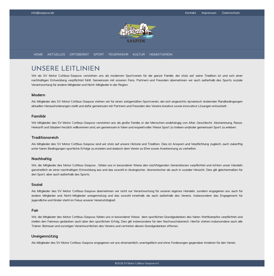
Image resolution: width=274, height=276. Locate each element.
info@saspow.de (42, 13)
